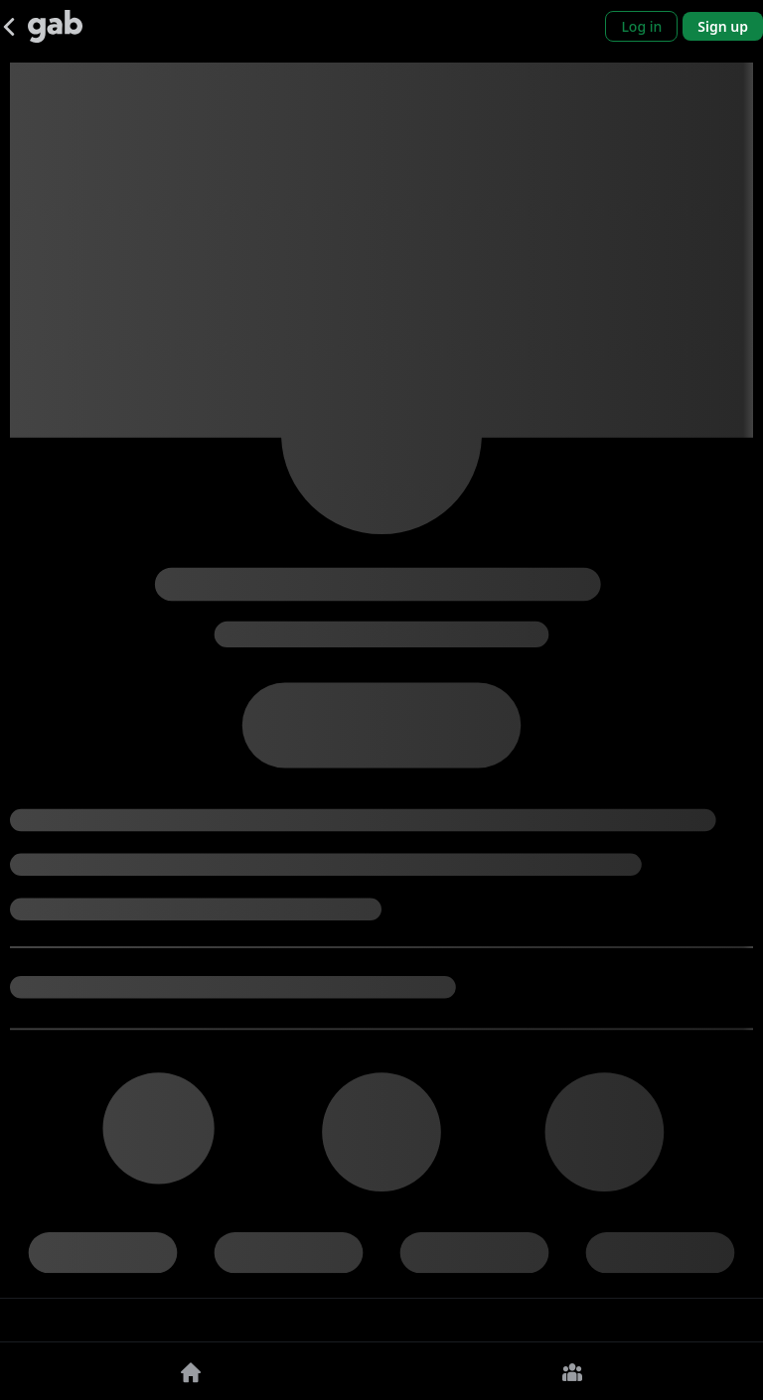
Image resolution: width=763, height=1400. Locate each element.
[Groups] (572, 1371)
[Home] (191, 1371)
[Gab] (55, 26)
